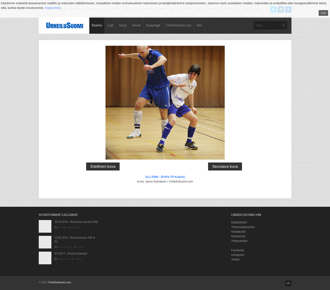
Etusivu (97, 25)
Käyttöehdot (239, 222)
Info (199, 25)
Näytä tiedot (53, 7)
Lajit (110, 25)
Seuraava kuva (225, 166)
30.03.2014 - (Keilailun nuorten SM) (76, 221)
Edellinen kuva (102, 166)
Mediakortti (238, 231)
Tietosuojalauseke (243, 227)
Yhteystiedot (239, 241)
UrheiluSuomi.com (178, 25)
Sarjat (123, 25)
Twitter (235, 259)
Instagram (237, 254)
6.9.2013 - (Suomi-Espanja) (71, 253)
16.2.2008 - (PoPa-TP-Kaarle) (165, 177)
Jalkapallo (63, 258)
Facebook (237, 250)
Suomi (136, 25)
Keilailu (62, 227)
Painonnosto (64, 246)
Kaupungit (153, 25)
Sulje (323, 13)
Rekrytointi (238, 236)
